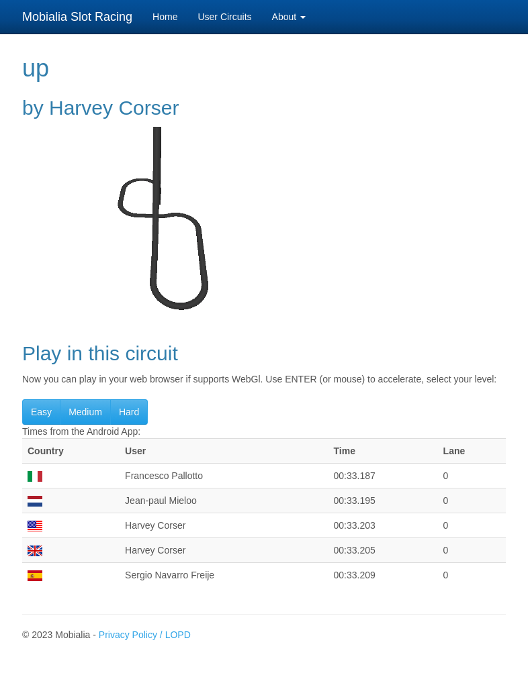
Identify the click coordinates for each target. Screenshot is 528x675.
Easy (41, 412)
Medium (85, 412)
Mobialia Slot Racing (77, 16)
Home (164, 16)
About (289, 16)
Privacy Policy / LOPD (145, 634)
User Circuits (224, 16)
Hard (129, 412)
